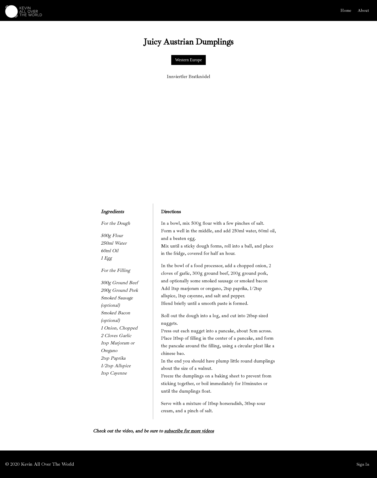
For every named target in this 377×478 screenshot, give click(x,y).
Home (345, 10)
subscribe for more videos (189, 431)
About (363, 10)
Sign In (363, 464)
